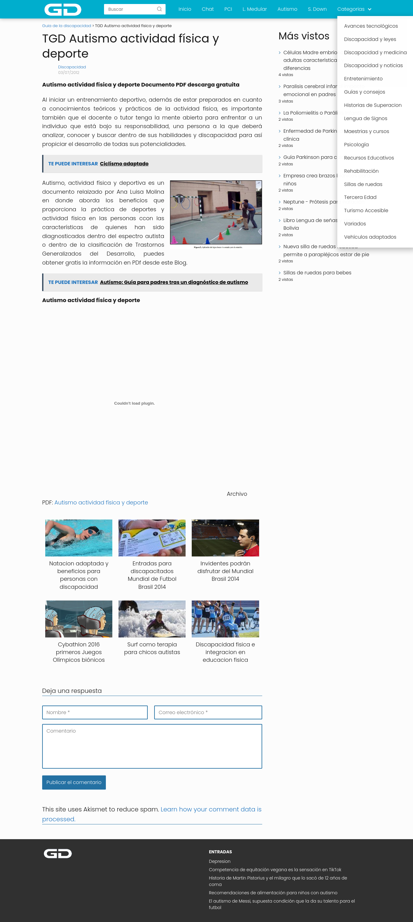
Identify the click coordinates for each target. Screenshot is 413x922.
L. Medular (255, 9)
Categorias (350, 9)
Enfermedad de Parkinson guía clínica (320, 135)
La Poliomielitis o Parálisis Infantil (322, 112)
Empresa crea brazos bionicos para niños (326, 179)
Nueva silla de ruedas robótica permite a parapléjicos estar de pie (326, 250)
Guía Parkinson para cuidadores (322, 157)
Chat (208, 9)
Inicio (184, 9)
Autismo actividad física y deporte (101, 502)
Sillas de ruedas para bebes (317, 272)
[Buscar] (159, 9)
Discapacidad (72, 67)
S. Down (317, 9)
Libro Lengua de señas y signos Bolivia (321, 224)
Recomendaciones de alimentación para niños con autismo (273, 893)
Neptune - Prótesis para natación (324, 201)
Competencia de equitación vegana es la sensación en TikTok (275, 870)
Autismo (288, 9)
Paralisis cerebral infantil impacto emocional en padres (324, 90)
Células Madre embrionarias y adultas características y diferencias (320, 60)
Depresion (220, 861)
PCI (228, 9)
